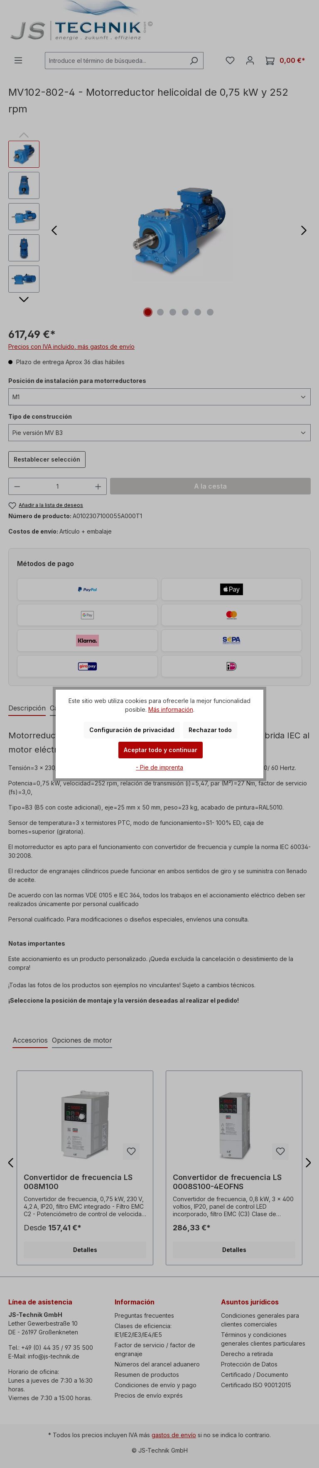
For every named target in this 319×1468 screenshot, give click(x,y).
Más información (170, 709)
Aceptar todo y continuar (160, 749)
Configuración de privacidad (131, 729)
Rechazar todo (210, 729)
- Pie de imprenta (159, 767)
